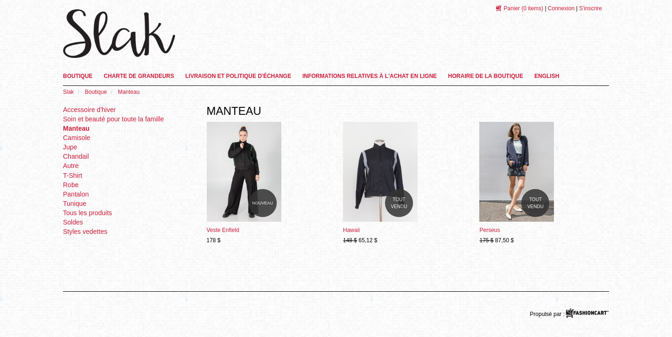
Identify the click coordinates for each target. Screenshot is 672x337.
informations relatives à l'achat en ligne (369, 76)
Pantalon (76, 194)
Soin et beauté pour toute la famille (113, 119)
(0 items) (523, 8)
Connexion (561, 8)
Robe (70, 185)
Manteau (76, 128)
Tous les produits (87, 213)
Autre (70, 165)
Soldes (73, 222)
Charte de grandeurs (139, 76)
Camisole (76, 137)
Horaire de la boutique (485, 76)
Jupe (70, 147)
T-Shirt (72, 175)
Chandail (76, 156)
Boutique (77, 76)
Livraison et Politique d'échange (238, 76)
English (546, 76)
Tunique (74, 203)
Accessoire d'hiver (89, 109)
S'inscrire (590, 8)
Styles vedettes (85, 231)
